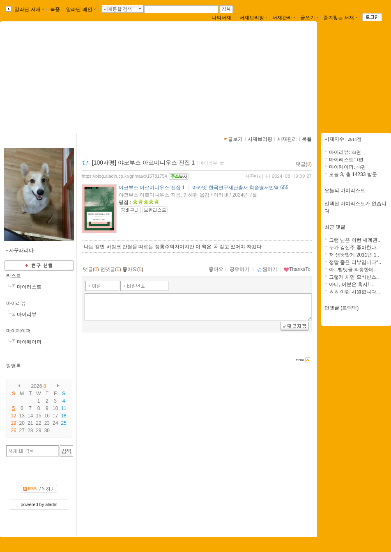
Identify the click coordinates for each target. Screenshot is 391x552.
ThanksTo (296, 269)
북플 (55, 9)
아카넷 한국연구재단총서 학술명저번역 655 (240, 187)
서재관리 (283, 18)
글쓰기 (309, 18)
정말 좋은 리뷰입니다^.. (355, 262)
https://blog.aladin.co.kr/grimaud (267, 84)
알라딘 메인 (80, 9)
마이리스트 (29, 287)
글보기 (235, 139)
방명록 (13, 366)
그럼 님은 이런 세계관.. (354, 240)
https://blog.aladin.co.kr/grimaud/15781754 (124, 176)
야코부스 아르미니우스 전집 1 (152, 187)
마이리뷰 (16, 303)
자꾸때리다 (256, 176)
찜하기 (267, 269)
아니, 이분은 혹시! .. (351, 284)
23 (47, 423)
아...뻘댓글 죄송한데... (353, 270)
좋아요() (132, 269)
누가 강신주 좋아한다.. (354, 247)
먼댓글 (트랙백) (341, 308)
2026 (36, 386)
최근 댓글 (334, 227)
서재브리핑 (253, 18)
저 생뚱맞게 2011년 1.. (354, 255)
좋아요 (216, 269)
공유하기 (239, 269)
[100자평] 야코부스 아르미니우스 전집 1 (143, 162)
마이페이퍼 (18, 331)
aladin (51, 504)
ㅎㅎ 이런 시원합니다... (354, 292)
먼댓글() (110, 269)
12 (13, 416)
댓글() (304, 164)
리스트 (13, 276)
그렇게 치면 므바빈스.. (354, 277)
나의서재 (223, 18)
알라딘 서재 (28, 9)
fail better (286, 74)
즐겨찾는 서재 (340, 18)
